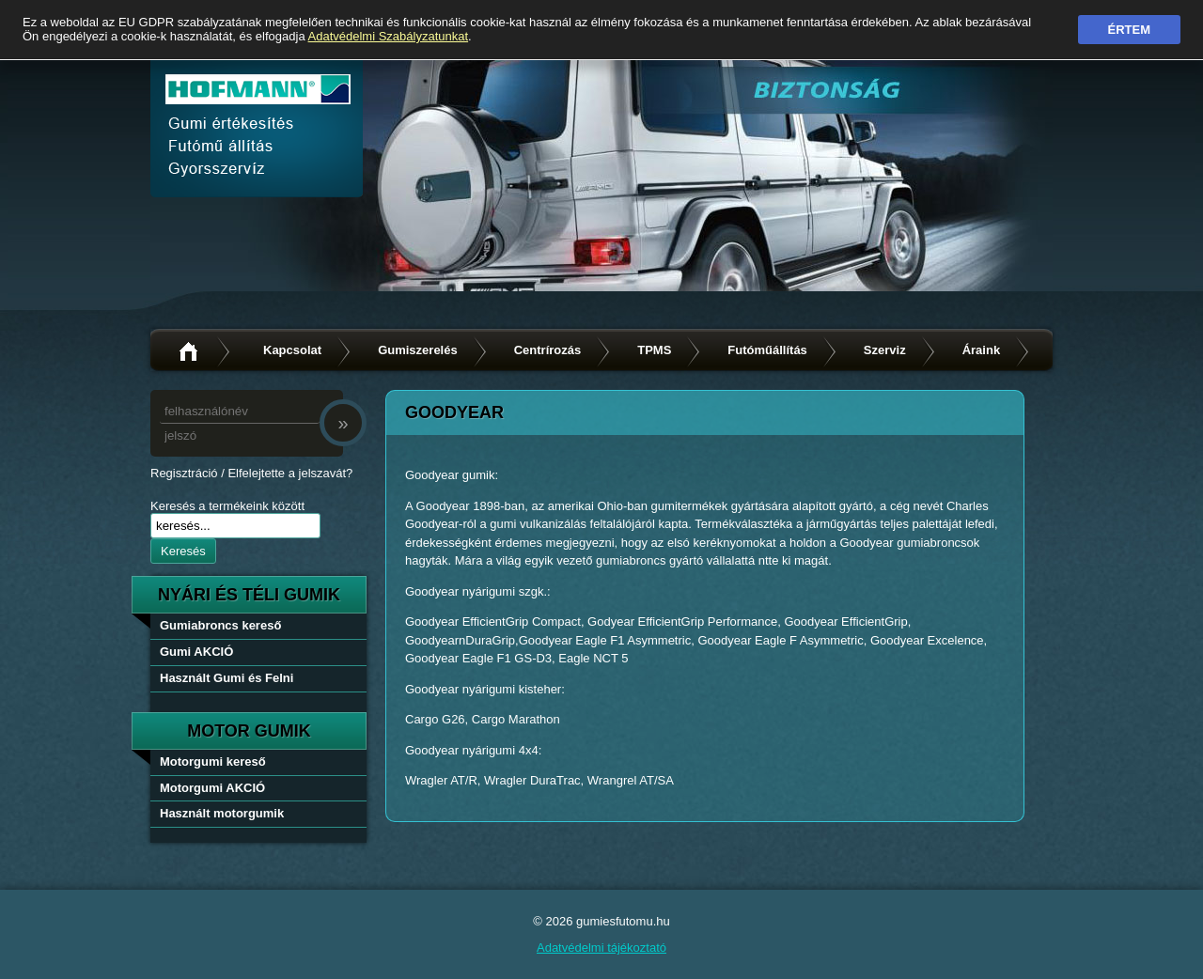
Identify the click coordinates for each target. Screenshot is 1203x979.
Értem (1129, 30)
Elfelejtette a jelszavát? (289, 473)
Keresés (183, 551)
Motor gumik (249, 731)
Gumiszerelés (418, 350)
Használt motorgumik (222, 813)
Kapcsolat (292, 350)
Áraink (981, 350)
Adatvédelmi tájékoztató (601, 947)
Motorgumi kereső (213, 761)
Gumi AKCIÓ (196, 652)
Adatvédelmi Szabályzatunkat (388, 36)
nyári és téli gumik (249, 594)
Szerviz (885, 350)
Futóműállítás (767, 350)
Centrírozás (548, 350)
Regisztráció (184, 473)
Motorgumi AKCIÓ (212, 788)
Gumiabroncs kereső (220, 625)
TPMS (654, 350)
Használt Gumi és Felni (226, 678)
